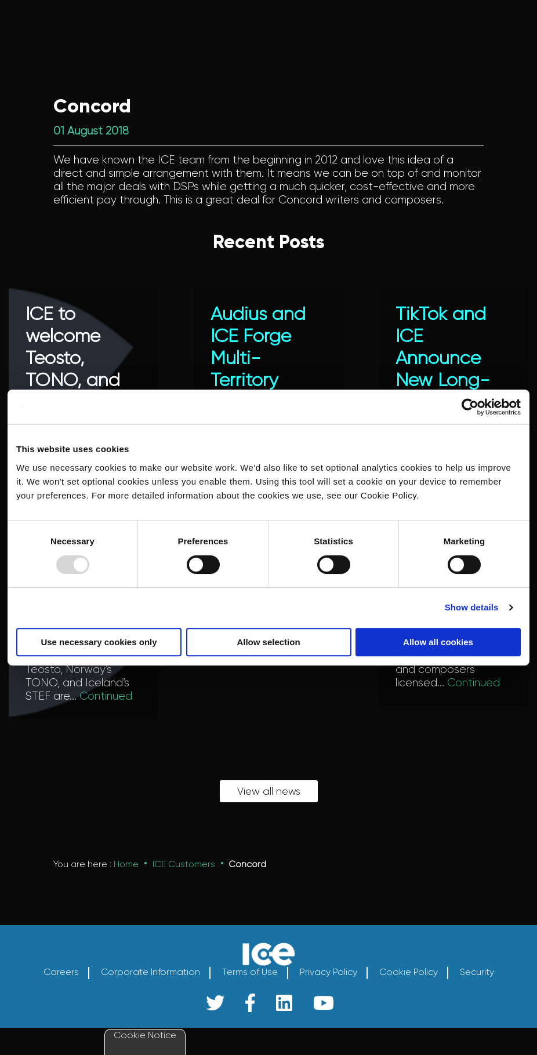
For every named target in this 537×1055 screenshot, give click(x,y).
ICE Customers (184, 878)
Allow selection (268, 642)
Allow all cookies (438, 642)
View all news (268, 805)
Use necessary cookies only (99, 642)
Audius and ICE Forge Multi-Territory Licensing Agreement (258, 369)
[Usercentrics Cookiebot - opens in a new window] (470, 407)
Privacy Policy (328, 986)
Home (126, 878)
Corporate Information (150, 986)
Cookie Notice (145, 1035)
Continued (105, 696)
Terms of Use (250, 986)
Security (477, 986)
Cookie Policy (408, 986)
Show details (472, 607)
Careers (61, 986)
